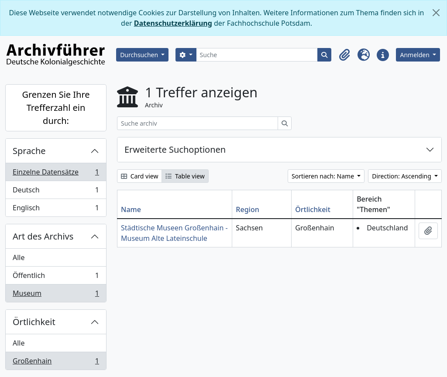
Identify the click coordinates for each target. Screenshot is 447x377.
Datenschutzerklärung (173, 23)
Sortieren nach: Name (324, 176)
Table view (184, 176)
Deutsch (55, 192)
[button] (344, 55)
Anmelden (415, 55)
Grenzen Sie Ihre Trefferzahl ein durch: (55, 108)
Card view (139, 176)
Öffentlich (55, 277)
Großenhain (55, 363)
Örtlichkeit (34, 322)
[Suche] (257, 55)
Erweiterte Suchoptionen (175, 149)
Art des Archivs (43, 236)
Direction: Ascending (402, 176)
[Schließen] (436, 12)
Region (247, 209)
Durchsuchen (140, 55)
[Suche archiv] (197, 123)
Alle (19, 257)
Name (131, 209)
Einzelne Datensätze (55, 174)
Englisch (55, 209)
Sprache (29, 151)
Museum (55, 295)
